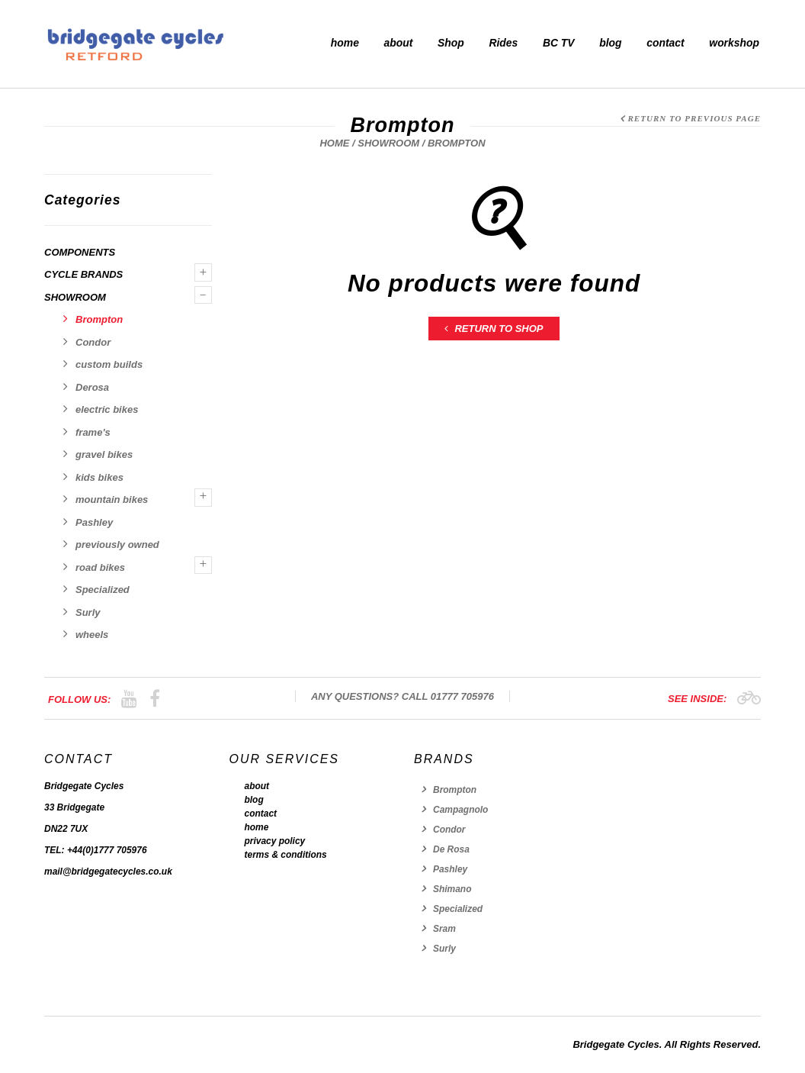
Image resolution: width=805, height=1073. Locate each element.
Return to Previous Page (694, 118)
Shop (451, 43)
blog (610, 43)
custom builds (109, 364)
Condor (93, 342)
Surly (88, 612)
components (79, 252)
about (398, 43)
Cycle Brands (83, 274)
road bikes (100, 567)
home (345, 43)
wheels (91, 634)
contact (665, 43)
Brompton (99, 319)
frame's (93, 432)
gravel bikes (104, 454)
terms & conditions (286, 854)
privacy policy (275, 841)
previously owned (117, 544)
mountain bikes (111, 499)
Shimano (452, 889)
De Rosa (451, 849)
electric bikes (106, 409)
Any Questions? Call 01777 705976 (402, 696)
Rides (503, 43)
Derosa (92, 387)
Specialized (102, 589)
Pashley (94, 522)
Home (334, 143)
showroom (388, 143)
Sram (444, 928)
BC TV (559, 43)
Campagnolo (460, 809)
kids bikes (99, 477)
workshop (734, 43)
